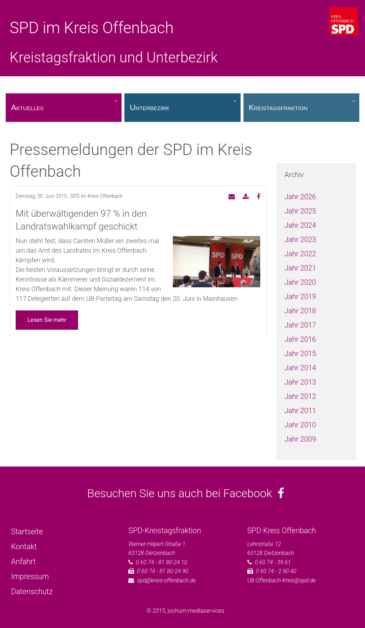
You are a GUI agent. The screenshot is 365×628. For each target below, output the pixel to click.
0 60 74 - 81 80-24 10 (161, 562)
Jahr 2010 (300, 425)
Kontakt (24, 546)
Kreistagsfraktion (278, 107)
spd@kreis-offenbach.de (166, 580)
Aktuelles (27, 107)
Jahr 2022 (300, 253)
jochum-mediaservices (196, 610)
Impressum (30, 576)
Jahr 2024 (300, 225)
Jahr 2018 (300, 311)
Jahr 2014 (300, 368)
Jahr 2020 (300, 282)
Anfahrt (23, 561)
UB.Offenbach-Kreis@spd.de (281, 580)
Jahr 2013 (300, 382)
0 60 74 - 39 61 (273, 562)
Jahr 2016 (300, 339)
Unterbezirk (149, 107)
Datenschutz (32, 591)
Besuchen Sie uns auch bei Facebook (185, 493)
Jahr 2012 (300, 396)
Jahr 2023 (300, 239)
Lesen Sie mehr (46, 319)
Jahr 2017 (300, 325)
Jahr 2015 (300, 353)
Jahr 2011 (300, 410)
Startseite (27, 531)
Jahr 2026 (300, 196)
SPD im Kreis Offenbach (92, 28)
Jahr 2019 (300, 296)
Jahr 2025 (300, 211)
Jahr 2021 (300, 268)
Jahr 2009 (300, 439)
